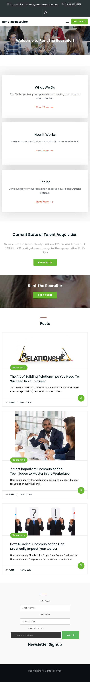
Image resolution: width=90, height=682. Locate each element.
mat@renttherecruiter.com (44, 4)
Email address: (36, 628)
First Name (45, 600)
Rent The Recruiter (15, 22)
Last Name (45, 614)
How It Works (45, 134)
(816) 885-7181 (73, 4)
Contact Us (79, 21)
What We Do (45, 87)
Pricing (45, 182)
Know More (45, 262)
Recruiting (18, 367)
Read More (42, 107)
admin (10, 402)
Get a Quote (45, 295)
